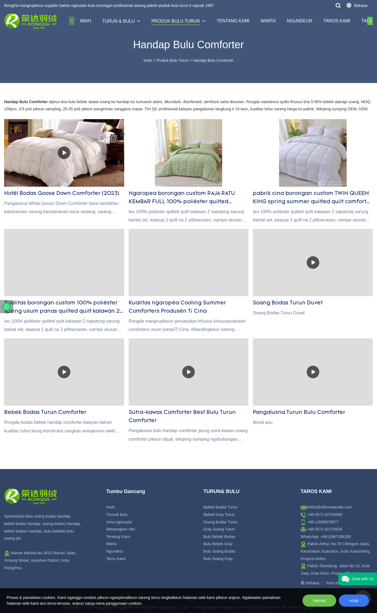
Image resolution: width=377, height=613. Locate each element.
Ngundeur (299, 20)
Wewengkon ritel (120, 529)
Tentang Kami (233, 20)
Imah (85, 20)
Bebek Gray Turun (219, 514)
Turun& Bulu (117, 514)
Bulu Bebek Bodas (219, 536)
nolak (354, 600)
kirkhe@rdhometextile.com (329, 507)
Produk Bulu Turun (176, 21)
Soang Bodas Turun (220, 522)
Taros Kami (337, 20)
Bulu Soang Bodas (219, 551)
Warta (268, 20)
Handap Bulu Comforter (213, 60)
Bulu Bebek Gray (218, 544)
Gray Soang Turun (219, 529)
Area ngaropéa (119, 522)
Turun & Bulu (118, 21)
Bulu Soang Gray (218, 558)
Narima (319, 600)
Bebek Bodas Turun (220, 507)
